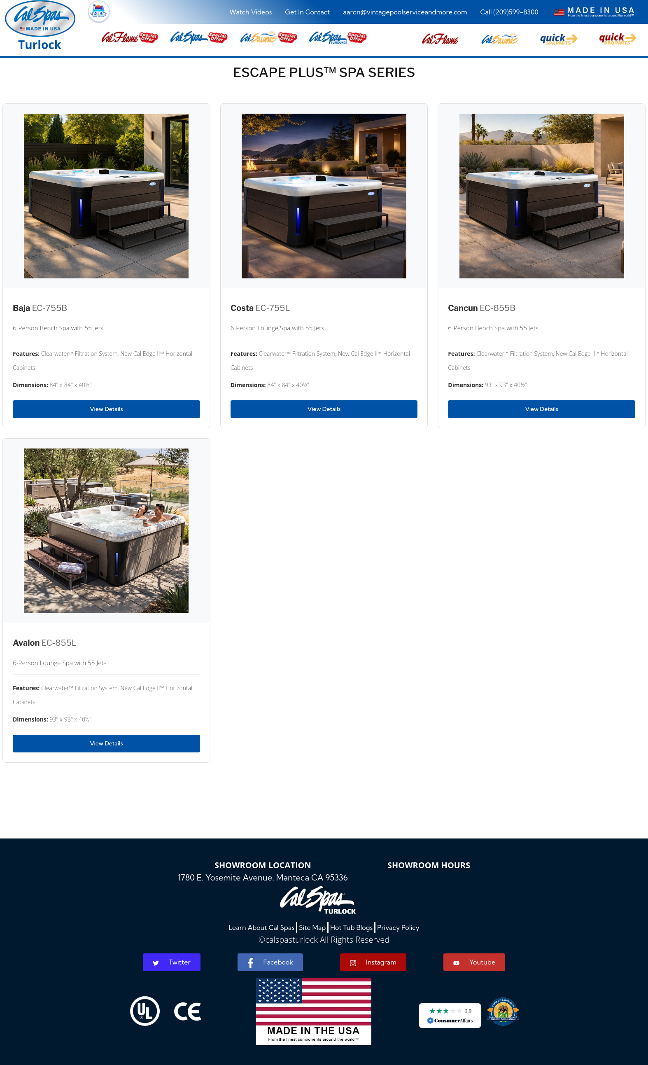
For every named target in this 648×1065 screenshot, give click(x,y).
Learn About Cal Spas (261, 927)
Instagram (373, 962)
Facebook (270, 963)
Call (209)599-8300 (509, 12)
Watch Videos (250, 12)
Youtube (474, 962)
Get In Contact (307, 12)
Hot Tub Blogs (351, 927)
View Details (106, 409)
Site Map (312, 927)
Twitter (172, 962)
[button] (440, 37)
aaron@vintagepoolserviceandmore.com (405, 12)
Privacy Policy (398, 927)
